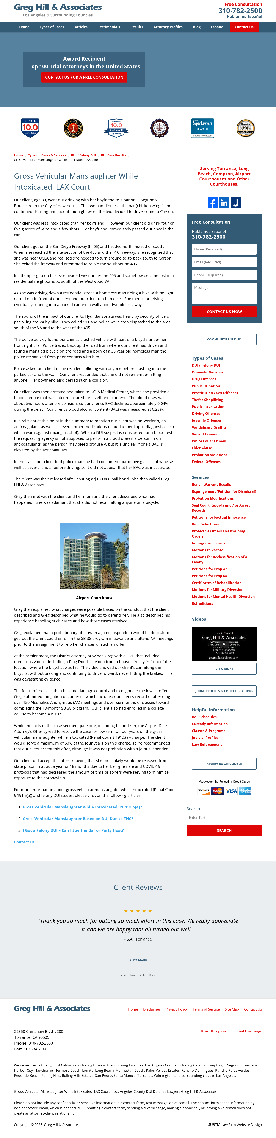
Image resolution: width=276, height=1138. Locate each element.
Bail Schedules (204, 717)
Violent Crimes (204, 434)
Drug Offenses (204, 379)
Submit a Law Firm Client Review (138, 975)
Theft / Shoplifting (207, 399)
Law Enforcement (207, 744)
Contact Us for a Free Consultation (84, 77)
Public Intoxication (208, 406)
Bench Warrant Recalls (211, 484)
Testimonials (109, 27)
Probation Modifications (213, 498)
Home (24, 27)
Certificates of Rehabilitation (217, 582)
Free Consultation (211, 222)
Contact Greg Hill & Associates (240, 11)
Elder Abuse (202, 448)
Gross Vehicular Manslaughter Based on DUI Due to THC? (78, 818)
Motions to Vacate (207, 550)
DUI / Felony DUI (206, 365)
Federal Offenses (206, 461)
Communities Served (224, 339)
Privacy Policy (177, 1009)
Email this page (247, 1031)
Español (217, 27)
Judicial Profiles (205, 737)
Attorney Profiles (168, 27)
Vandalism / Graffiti (209, 427)
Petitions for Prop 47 (209, 569)
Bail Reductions (205, 524)
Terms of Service (206, 1009)
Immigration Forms (208, 543)
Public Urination (206, 386)
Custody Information (210, 723)
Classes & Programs (208, 730)
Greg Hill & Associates (62, 1124)
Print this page (214, 1031)
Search (224, 830)
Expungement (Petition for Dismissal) (224, 491)
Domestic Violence (207, 372)
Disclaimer (151, 1009)
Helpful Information (213, 710)
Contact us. (25, 841)
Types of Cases (52, 27)
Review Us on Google (224, 764)
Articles (81, 27)
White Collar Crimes (209, 441)
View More (138, 960)
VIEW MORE (224, 669)
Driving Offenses (206, 413)
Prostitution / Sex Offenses (215, 392)
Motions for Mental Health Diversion (223, 596)
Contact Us (244, 27)
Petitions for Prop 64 (209, 576)
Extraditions (202, 603)
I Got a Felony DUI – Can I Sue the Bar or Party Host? (73, 830)
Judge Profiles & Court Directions (224, 691)
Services (200, 477)
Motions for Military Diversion (218, 589)
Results (136, 27)
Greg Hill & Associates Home (58, 10)
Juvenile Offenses (207, 420)
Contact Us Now (224, 311)
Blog (197, 27)
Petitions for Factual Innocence (219, 517)
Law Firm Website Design (235, 1124)
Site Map (232, 1009)
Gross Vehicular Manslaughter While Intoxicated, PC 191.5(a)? (82, 807)
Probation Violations (209, 454)
